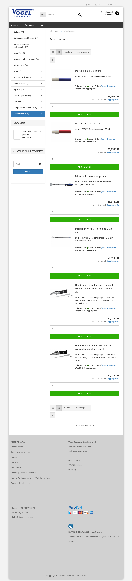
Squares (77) (19, 91)
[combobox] (68, 54)
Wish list (112, 5)
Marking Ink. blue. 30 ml (88, 72)
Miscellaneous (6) (21, 115)
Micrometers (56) (20, 67)
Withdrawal (16, 469)
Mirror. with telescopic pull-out (91, 177)
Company (15, 25)
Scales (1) (17, 73)
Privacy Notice (17, 448)
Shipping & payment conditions (24, 474)
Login (28, 173)
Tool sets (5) (18, 103)
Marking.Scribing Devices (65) (26, 61)
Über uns (29, 25)
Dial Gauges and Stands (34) (25, 40)
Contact (43, 25)
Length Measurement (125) (25, 109)
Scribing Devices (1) (22, 79)
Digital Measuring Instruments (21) (21, 47)
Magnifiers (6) (19, 54)
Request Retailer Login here (23, 485)
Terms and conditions (20, 453)
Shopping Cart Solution (55, 577)
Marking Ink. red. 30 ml (87, 125)
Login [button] (98, 5)
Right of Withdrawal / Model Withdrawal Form (30, 479)
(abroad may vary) (108, 88)
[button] (88, 4)
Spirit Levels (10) (20, 85)
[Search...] (43, 14)
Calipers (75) (18, 33)
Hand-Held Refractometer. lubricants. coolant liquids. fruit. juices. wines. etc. (95, 290)
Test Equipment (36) (22, 97)
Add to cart (84, 116)
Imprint (14, 459)
